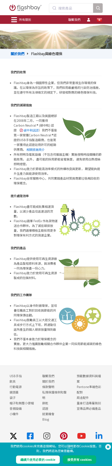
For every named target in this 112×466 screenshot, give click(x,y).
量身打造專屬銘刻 (89, 403)
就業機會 (48, 414)
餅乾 (45, 403)
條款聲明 (48, 387)
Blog (45, 419)
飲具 (13, 381)
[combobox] (71, 8)
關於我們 (17, 53)
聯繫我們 (74, 19)
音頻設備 (16, 408)
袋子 (13, 397)
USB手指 (16, 376)
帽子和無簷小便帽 (22, 403)
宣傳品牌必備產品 (89, 408)
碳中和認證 (31, 130)
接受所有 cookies (79, 460)
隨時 (70, 446)
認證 (45, 408)
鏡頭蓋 (14, 392)
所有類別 (21, 20)
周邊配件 (83, 397)
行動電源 (16, 387)
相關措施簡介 (35, 149)
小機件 (14, 414)
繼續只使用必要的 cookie (37, 460)
